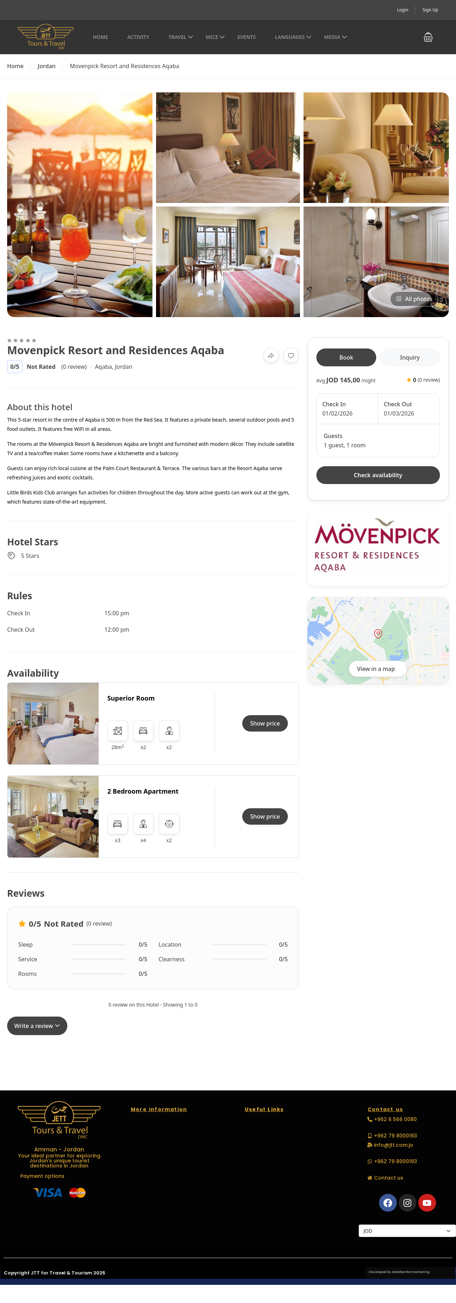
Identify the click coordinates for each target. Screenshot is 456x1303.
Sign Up (430, 10)
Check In (334, 404)
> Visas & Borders (267, 1153)
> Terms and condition (160, 1130)
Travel (181, 37)
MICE (215, 37)
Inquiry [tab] (410, 357)
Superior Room (131, 698)
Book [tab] (346, 357)
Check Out (398, 404)
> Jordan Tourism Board (276, 1138)
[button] (428, 37)
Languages (293, 37)
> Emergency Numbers (274, 1146)
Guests (333, 436)
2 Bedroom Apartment (142, 791)
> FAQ (138, 1146)
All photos (414, 299)
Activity (138, 37)
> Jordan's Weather (270, 1130)
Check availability (378, 475)
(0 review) (74, 367)
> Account (144, 1122)
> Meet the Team (152, 1161)
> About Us (145, 1153)
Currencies (371, 1216)
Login (402, 10)
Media (335, 37)
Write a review (37, 1026)
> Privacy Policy (150, 1138)
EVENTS (246, 37)
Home (100, 37)
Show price (265, 723)
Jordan (47, 66)
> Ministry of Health (269, 1122)
